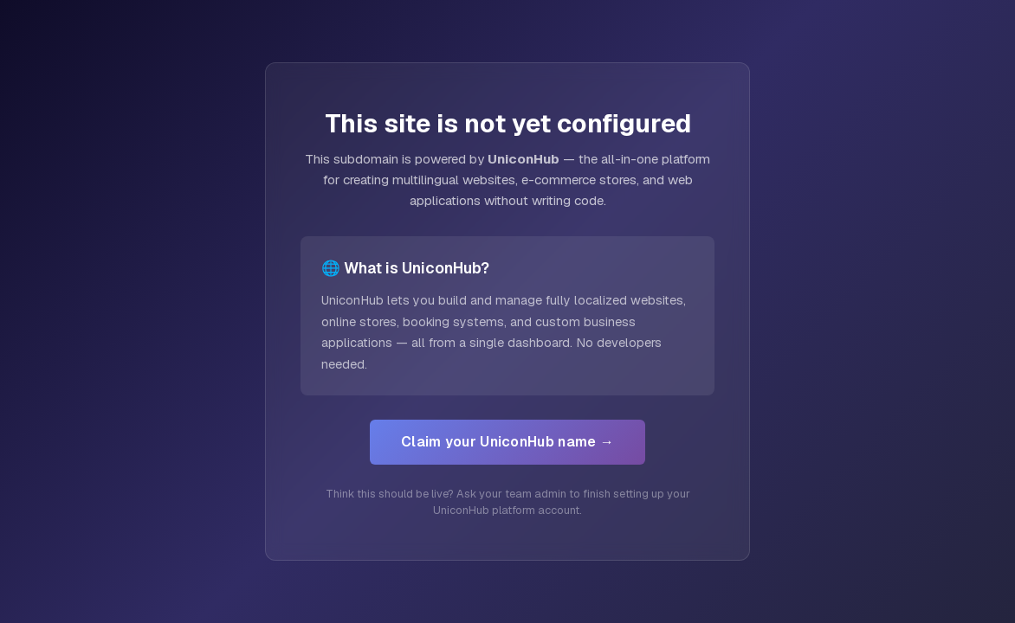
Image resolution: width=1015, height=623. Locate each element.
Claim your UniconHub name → (507, 442)
